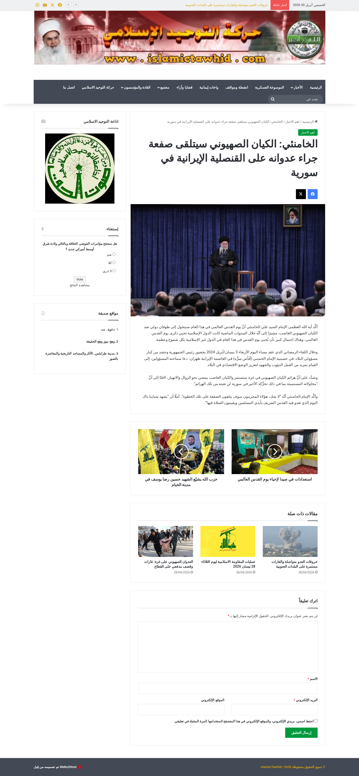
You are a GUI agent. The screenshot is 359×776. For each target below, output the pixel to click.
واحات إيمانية (208, 87)
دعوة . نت (108, 329)
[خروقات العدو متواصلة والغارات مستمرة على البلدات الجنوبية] (290, 541)
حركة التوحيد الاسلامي (98, 87)
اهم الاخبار (292, 122)
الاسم (313, 679)
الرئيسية (316, 87)
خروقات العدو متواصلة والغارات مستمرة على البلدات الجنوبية (226, 5)
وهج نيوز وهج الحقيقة (100, 341)
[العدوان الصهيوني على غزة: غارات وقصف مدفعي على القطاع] (165, 541)
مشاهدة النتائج (80, 285)
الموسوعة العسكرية (269, 87)
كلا (110, 263)
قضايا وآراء (184, 87)
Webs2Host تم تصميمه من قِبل (55, 767)
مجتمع (164, 87)
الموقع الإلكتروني (212, 700)
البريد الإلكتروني (306, 700)
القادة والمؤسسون (137, 87)
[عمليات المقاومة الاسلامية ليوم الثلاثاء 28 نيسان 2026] (227, 541)
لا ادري (107, 271)
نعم (109, 255)
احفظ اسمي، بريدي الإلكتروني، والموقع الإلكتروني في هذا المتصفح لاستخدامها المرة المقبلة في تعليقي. (244, 721)
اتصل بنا (69, 87)
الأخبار (298, 87)
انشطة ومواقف (236, 87)
